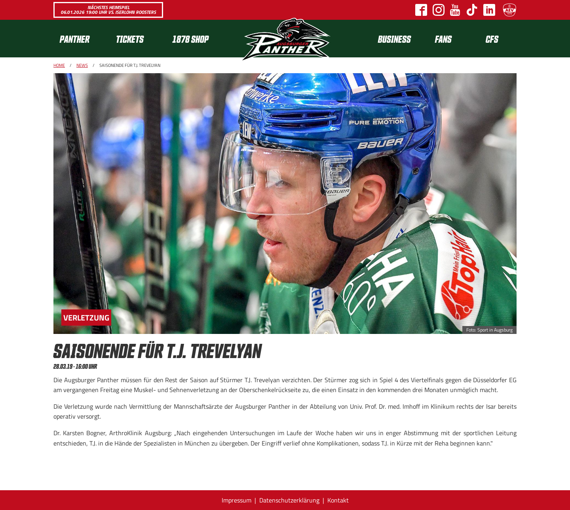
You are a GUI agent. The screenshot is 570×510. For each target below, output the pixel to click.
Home (59, 65)
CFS (492, 38)
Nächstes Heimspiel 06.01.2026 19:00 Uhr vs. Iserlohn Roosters (108, 10)
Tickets (130, 38)
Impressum (236, 500)
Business (394, 38)
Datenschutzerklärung (289, 500)
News (82, 65)
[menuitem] (81, 38)
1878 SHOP (190, 38)
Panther (74, 38)
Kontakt (338, 500)
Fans (443, 38)
